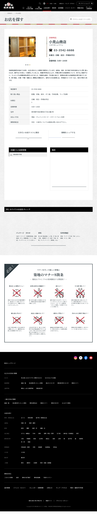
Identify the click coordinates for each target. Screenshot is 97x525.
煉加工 (47, 452)
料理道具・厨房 (25, 461)
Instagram (80, 139)
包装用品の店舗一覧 (27, 13)
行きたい (28, 139)
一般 (38, 8)
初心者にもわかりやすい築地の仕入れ (31, 391)
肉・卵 (23, 455)
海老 (54, 452)
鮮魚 (34, 452)
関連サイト (49, 514)
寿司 (22, 476)
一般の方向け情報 (9, 413)
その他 (23, 466)
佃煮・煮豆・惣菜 (49, 447)
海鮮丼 (28, 476)
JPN (47, 3)
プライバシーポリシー (62, 514)
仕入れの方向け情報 (10, 387)
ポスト (68, 139)
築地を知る (80, 8)
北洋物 (41, 452)
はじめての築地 (66, 417)
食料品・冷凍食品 (68, 447)
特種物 (28, 452)
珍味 (34, 447)
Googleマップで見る (68, 193)
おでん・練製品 (25, 447)
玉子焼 (58, 447)
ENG (51, 3)
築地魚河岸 (39, 402)
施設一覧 (23, 397)
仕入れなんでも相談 (50, 391)
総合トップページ (9, 377)
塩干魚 (70, 452)
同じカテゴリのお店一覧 (48, 257)
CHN (55, 3)
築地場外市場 (17, 158)
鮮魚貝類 (30, 431)
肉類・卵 (23, 437)
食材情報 (60, 8)
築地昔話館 (37, 491)
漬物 (39, 447)
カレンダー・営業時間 (36, 501)
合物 (59, 452)
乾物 (22, 442)
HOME (5, 13)
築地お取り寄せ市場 (34, 514)
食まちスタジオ (50, 397)
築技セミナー (75, 397)
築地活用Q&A (33, 417)
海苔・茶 (34, 442)
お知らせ (61, 3)
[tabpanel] (28, 47)
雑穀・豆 (42, 442)
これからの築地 (8, 491)
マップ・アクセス (69, 3)
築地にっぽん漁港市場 (27, 402)
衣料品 (55, 461)
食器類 (40, 461)
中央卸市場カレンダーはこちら (62, 58)
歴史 (17, 491)
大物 (22, 452)
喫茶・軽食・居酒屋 (45, 476)
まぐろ (23, 431)
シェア (56, 139)
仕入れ (29, 8)
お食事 (35, 476)
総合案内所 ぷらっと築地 (36, 397)
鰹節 (28, 442)
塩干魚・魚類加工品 (41, 431)
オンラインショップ (84, 3)
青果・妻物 (32, 437)
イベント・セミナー (19, 501)
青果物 (81, 452)
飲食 (29, 455)
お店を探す (47, 8)
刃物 (34, 461)
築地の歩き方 (55, 417)
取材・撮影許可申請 (76, 501)
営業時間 (89, 7)
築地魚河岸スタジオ (63, 397)
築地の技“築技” (26, 491)
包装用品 (47, 461)
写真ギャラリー (48, 491)
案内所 (54, 8)
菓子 (77, 447)
